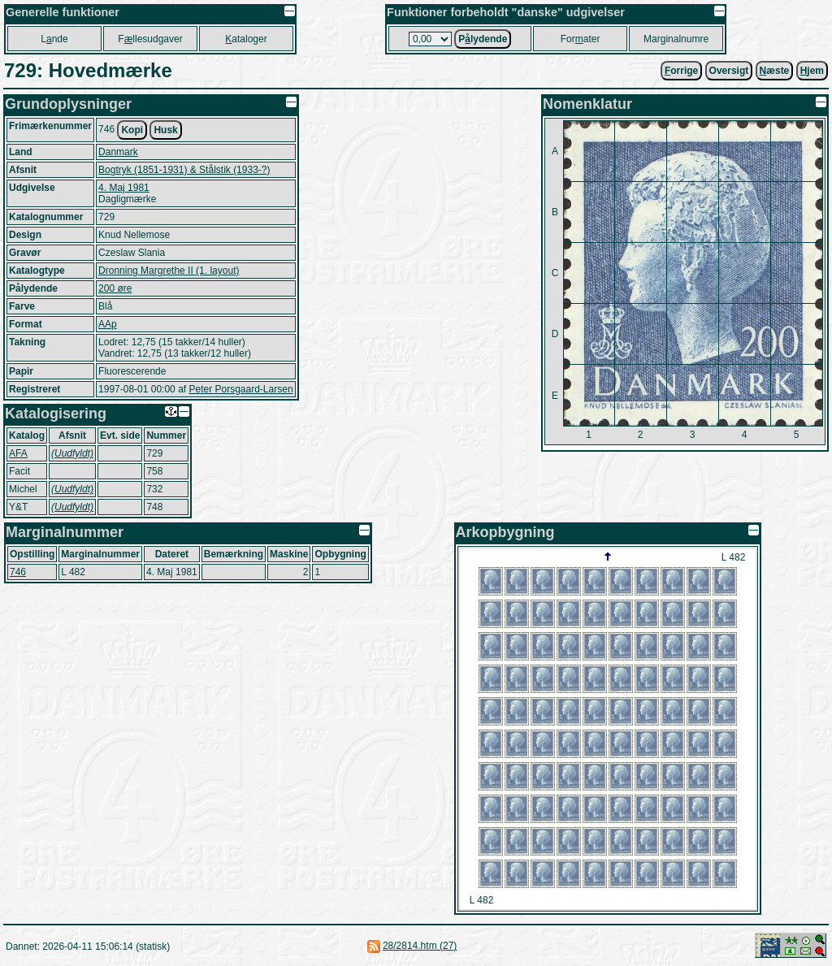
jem (812, 70)
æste (775, 70)
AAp (107, 324)
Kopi (132, 130)
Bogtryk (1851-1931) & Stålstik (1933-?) (184, 169)
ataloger (245, 39)
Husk (165, 130)
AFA (18, 453)
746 (18, 572)
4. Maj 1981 (124, 187)
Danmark (118, 152)
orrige (681, 70)
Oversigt (729, 70)
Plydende (482, 39)
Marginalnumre (676, 39)
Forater (580, 39)
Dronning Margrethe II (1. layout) (168, 270)
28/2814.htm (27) (420, 945)
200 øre (115, 288)
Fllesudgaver (150, 39)
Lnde (54, 39)
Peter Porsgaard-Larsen (240, 389)
